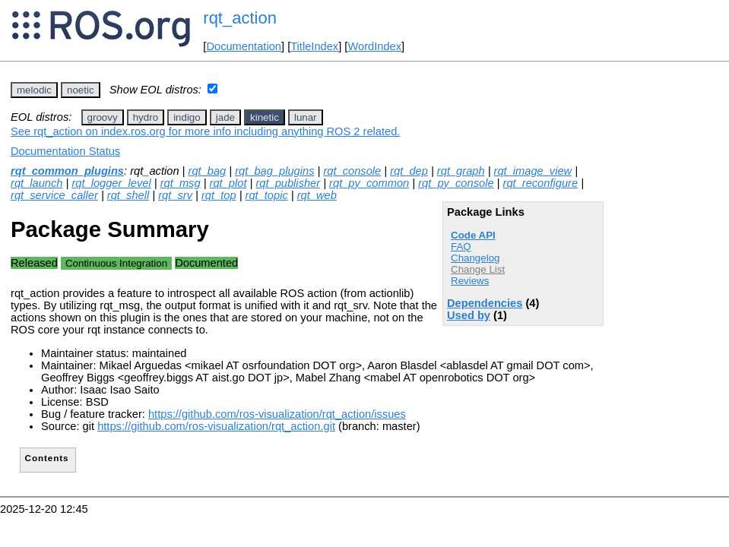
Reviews (470, 280)
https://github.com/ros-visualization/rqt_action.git (216, 426)
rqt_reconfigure (540, 183)
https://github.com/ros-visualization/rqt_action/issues (277, 414)
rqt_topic (267, 195)
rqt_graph (461, 171)
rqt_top (218, 195)
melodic (34, 90)
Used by (468, 315)
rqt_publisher (287, 183)
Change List (478, 269)
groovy (102, 117)
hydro (145, 117)
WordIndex (374, 46)
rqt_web (317, 195)
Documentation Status (65, 151)
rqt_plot (228, 183)
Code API (473, 235)
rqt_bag (208, 171)
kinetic (264, 117)
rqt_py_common (369, 183)
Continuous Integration (116, 263)
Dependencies (484, 303)
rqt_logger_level (111, 183)
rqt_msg (180, 183)
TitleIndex (314, 46)
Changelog (475, 258)
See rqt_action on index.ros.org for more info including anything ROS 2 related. (205, 131)
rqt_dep (409, 171)
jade (225, 117)
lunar (305, 117)
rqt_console (352, 171)
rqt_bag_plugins (274, 171)
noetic (80, 90)
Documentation (243, 46)
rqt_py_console (455, 183)
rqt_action (240, 17)
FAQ (461, 246)
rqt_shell (128, 195)
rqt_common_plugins (67, 171)
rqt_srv (175, 195)
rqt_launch (36, 183)
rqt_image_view (533, 171)
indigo (187, 117)
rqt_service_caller (54, 195)
